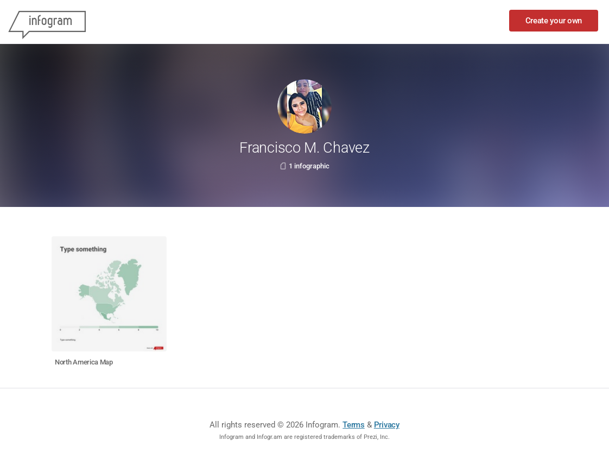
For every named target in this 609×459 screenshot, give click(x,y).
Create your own (553, 21)
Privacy (386, 425)
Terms (353, 425)
